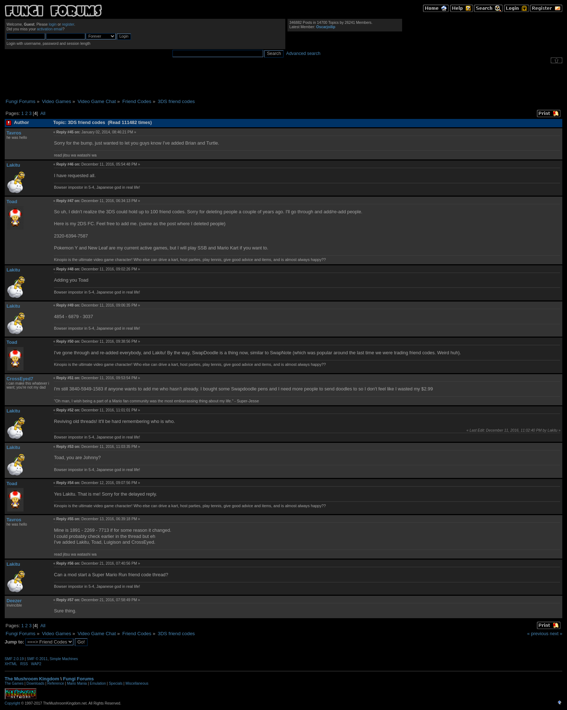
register (68, 24)
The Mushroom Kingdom (32, 678)
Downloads (35, 683)
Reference (55, 683)
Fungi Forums (78, 678)
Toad (12, 201)
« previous (538, 633)
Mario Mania (77, 683)
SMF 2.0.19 (14, 659)
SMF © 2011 (37, 659)
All (42, 113)
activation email (50, 29)
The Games (14, 683)
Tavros (14, 133)
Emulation (98, 683)
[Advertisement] (283, 81)
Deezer (14, 600)
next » (556, 633)
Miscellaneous (136, 683)
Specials (116, 683)
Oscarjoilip (325, 27)
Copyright (12, 703)
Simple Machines (64, 659)
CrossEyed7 (20, 378)
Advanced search (303, 53)
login (53, 24)
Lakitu (13, 165)
